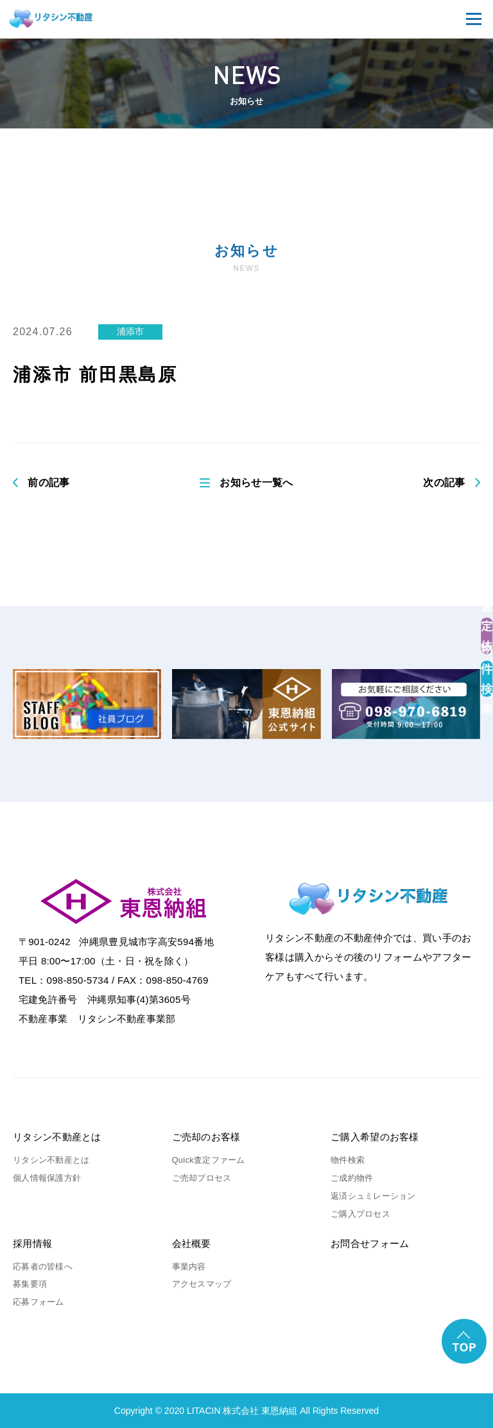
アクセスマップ (202, 1284)
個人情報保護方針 (47, 1178)
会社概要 (191, 1243)
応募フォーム (38, 1302)
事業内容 (189, 1266)
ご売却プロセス (202, 1178)
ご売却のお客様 (206, 1136)
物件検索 (348, 1160)
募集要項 (30, 1284)
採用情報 (32, 1243)
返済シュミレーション (373, 1196)
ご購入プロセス (360, 1214)
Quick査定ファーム (208, 1160)
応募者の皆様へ (43, 1266)
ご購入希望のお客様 (375, 1136)
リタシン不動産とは (57, 1136)
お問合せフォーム (370, 1243)
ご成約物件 (352, 1178)
